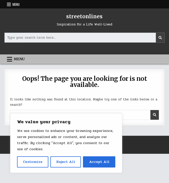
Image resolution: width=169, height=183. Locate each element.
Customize (32, 161)
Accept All (99, 161)
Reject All (65, 161)
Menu (16, 4)
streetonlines (84, 16)
